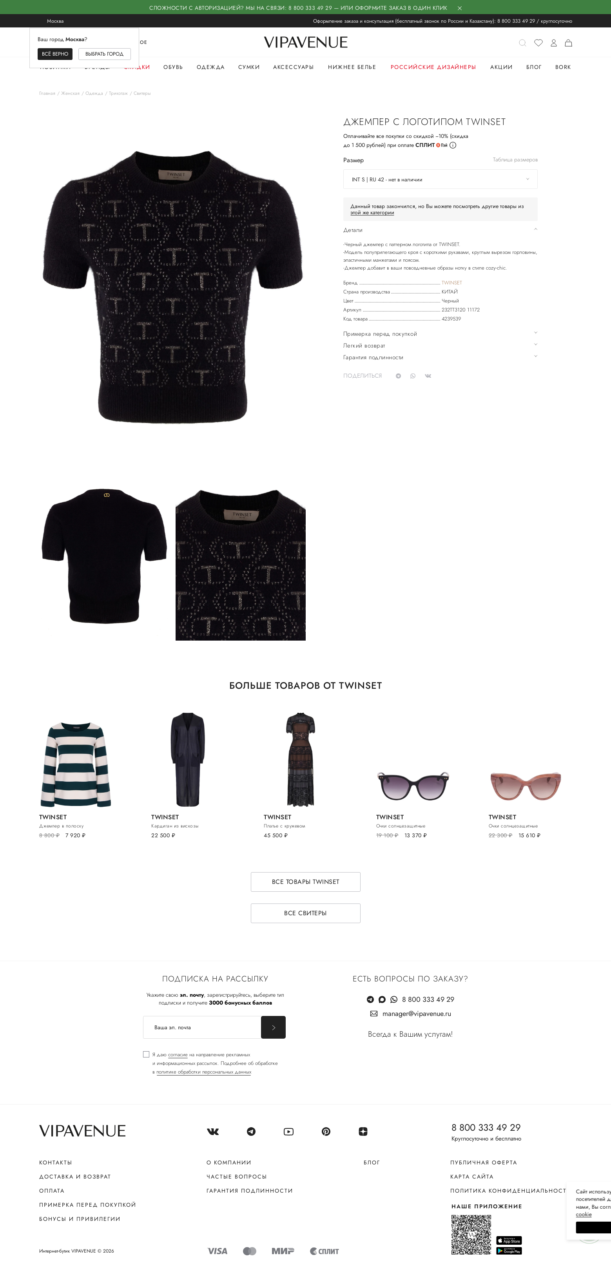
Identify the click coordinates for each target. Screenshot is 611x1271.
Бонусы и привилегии (80, 1219)
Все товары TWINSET (305, 881)
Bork (563, 67)
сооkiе (457, 1214)
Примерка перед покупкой (87, 1205)
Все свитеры (305, 913)
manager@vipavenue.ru (417, 1013)
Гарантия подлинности (250, 1191)
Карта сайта (472, 1176)
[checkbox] (210, 1063)
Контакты (56, 1162)
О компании (229, 1162)
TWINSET (452, 282)
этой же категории (372, 212)
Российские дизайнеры (434, 67)
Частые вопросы (237, 1176)
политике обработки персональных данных (203, 1071)
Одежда (211, 67)
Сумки (249, 67)
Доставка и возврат (75, 1176)
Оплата (52, 1191)
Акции (501, 67)
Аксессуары (293, 67)
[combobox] (440, 179)
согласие (178, 1054)
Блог (534, 67)
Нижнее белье (352, 67)
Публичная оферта (483, 1162)
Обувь (173, 67)
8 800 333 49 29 (516, 21)
